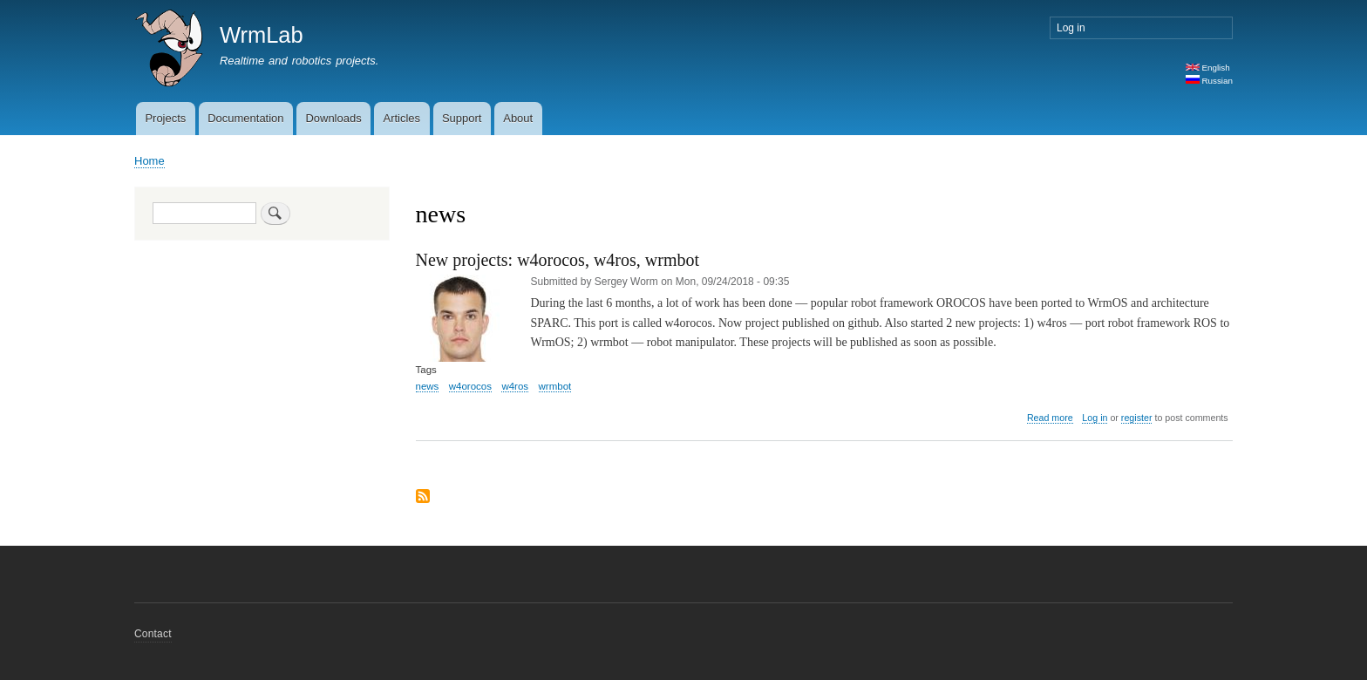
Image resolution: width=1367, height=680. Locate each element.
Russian (1209, 80)
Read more (1050, 418)
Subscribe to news (423, 497)
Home (149, 160)
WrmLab (261, 35)
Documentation (245, 118)
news (427, 386)
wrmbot (555, 386)
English (1208, 67)
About (518, 118)
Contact (153, 634)
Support (462, 118)
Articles (401, 118)
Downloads (333, 118)
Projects (165, 118)
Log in (1071, 28)
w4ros (514, 386)
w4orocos (470, 386)
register (1137, 417)
